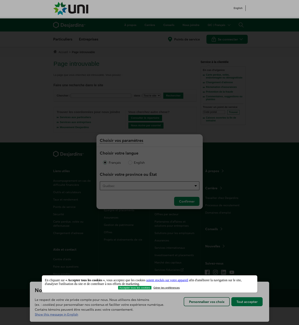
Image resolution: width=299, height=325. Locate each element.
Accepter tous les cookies (134, 287)
